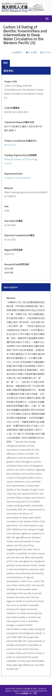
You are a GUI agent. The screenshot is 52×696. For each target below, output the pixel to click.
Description (11, 287)
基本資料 (8, 70)
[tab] (5, 63)
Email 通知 (31, 52)
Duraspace (42, 688)
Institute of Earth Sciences (17, 177)
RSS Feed (45, 52)
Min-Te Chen (10, 144)
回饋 (35, 693)
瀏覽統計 (17, 52)
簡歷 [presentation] (5, 62)
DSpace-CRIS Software (13, 688)
